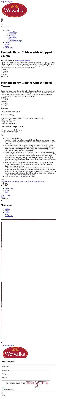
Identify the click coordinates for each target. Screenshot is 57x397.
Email (4, 377)
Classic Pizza (12, 32)
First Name (6, 366)
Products (7, 30)
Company (5, 374)
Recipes (7, 42)
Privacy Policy (5, 195)
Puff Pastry (11, 35)
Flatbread (11, 39)
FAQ (6, 192)
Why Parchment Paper (15, 40)
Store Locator (9, 47)
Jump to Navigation (7, 1)
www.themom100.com (22, 60)
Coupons (7, 44)
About (6, 46)
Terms (3, 197)
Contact (7, 190)
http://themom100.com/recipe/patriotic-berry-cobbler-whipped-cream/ (22, 181)
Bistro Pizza (12, 34)
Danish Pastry (12, 37)
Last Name (6, 370)
